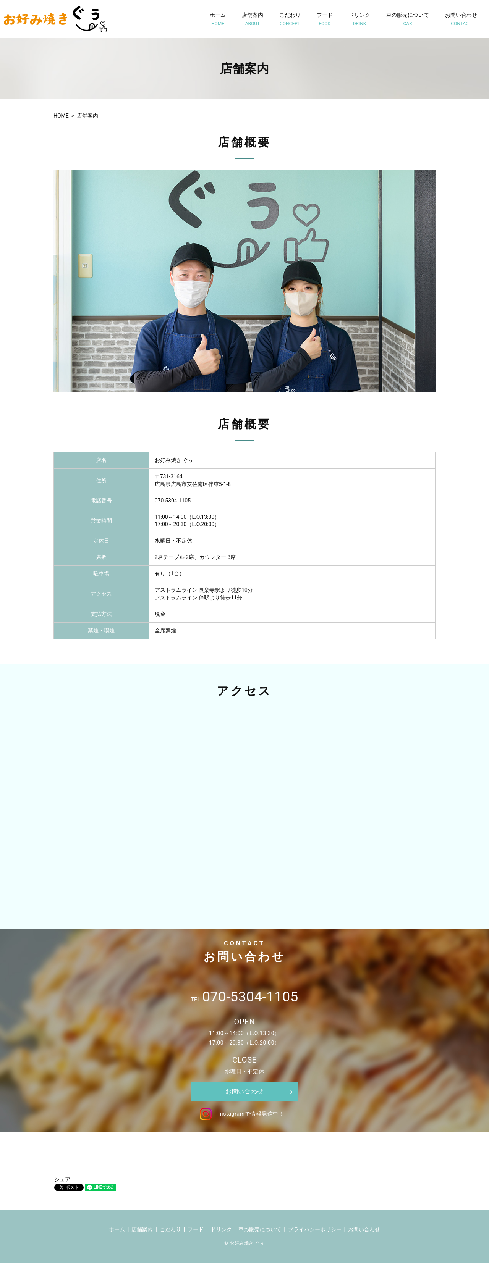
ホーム (218, 19)
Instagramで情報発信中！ (240, 1114)
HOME (61, 116)
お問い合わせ (461, 19)
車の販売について (407, 19)
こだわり (290, 19)
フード (325, 19)
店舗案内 (252, 19)
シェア (62, 1179)
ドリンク (359, 19)
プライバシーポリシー (315, 1229)
